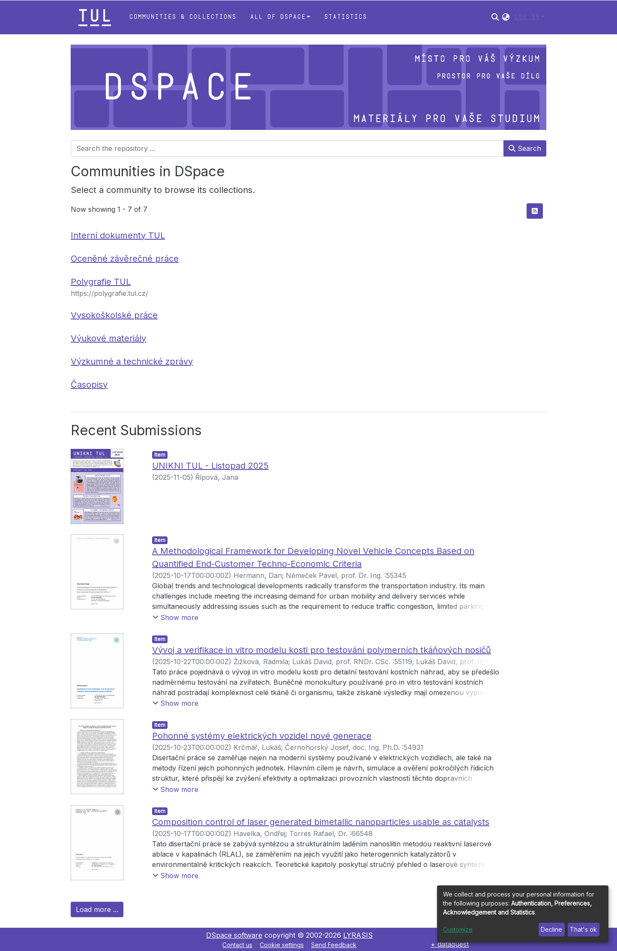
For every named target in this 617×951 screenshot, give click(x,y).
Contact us (237, 944)
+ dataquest (450, 944)
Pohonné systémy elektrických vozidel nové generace (261, 736)
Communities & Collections (182, 17)
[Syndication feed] (535, 211)
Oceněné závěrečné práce (125, 258)
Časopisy (89, 384)
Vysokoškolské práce (114, 315)
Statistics (345, 17)
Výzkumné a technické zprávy (132, 361)
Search (525, 148)
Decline (551, 929)
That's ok (583, 929)
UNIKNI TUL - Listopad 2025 (210, 465)
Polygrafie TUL (101, 282)
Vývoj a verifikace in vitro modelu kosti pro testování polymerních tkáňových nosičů (321, 650)
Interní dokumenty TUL (118, 235)
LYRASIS (358, 935)
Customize (458, 929)
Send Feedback (333, 944)
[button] (506, 17)
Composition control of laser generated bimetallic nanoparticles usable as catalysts (320, 822)
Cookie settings (282, 944)
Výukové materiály (108, 338)
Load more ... (97, 909)
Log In (527, 17)
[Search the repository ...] (287, 148)
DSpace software (234, 935)
